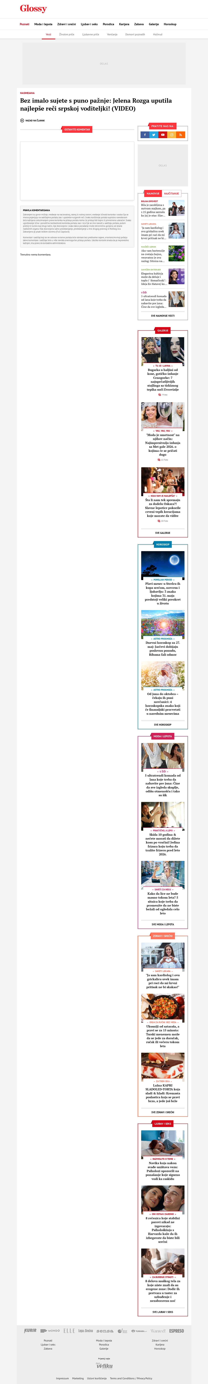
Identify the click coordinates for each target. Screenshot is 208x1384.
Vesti (48, 34)
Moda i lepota (43, 24)
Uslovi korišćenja (97, 1378)
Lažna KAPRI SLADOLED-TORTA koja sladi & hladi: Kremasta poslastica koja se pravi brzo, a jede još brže (163, 1093)
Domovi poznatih (135, 34)
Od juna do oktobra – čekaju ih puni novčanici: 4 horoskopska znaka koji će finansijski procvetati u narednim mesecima (162, 704)
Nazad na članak (32, 120)
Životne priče (66, 34)
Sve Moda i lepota (163, 924)
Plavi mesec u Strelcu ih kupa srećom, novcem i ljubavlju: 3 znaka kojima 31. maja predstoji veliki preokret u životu (163, 593)
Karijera (124, 24)
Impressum (62, 1378)
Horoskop (170, 24)
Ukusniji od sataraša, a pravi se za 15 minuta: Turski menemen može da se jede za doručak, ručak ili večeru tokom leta (163, 1036)
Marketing (78, 1378)
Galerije (154, 24)
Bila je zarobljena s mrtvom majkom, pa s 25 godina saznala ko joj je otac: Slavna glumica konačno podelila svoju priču (153, 210)
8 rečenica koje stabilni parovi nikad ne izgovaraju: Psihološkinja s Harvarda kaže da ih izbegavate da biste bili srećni (163, 1230)
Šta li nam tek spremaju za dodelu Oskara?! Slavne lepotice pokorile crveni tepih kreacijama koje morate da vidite (163, 508)
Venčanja (112, 34)
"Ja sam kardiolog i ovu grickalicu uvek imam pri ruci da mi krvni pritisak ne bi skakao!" (153, 233)
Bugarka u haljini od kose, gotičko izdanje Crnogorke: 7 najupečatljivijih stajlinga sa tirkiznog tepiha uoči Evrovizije (163, 379)
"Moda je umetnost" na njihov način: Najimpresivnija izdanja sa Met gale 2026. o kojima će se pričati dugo (162, 445)
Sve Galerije (162, 533)
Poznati (24, 24)
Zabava (139, 24)
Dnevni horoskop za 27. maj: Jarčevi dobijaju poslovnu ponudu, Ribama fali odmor (163, 648)
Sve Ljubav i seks (163, 1312)
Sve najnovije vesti (163, 315)
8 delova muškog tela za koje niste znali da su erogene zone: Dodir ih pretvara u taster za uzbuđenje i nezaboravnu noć (162, 1291)
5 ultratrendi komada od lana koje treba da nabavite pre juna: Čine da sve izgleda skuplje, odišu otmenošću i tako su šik (154, 301)
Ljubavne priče (90, 34)
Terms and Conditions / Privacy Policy (131, 1378)
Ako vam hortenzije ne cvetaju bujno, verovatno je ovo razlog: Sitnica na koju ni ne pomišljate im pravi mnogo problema (154, 256)
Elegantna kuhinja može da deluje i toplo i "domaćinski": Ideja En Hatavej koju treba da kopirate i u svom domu (154, 279)
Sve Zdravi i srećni (162, 1112)
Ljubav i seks (89, 24)
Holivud (157, 34)
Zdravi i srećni (66, 24)
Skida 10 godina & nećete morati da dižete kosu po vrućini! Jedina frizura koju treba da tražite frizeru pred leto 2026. (163, 844)
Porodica (108, 24)
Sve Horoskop (162, 724)
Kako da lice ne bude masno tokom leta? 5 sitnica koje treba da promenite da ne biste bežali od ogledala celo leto (162, 903)
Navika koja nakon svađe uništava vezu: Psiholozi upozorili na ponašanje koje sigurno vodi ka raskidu (163, 1171)
